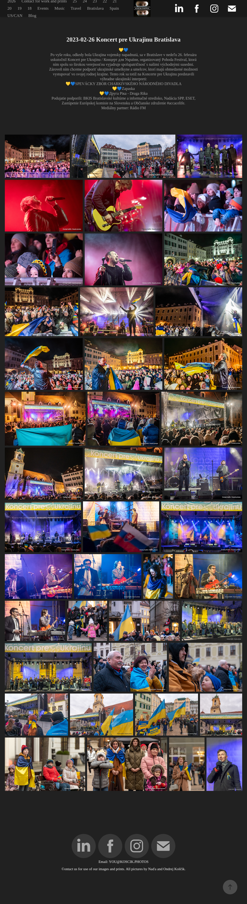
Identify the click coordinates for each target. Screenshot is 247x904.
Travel (76, 8)
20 (9, 8)
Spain (114, 8)
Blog (32, 15)
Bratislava (95, 8)
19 (19, 8)
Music (60, 8)
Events (42, 8)
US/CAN (14, 15)
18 (29, 8)
